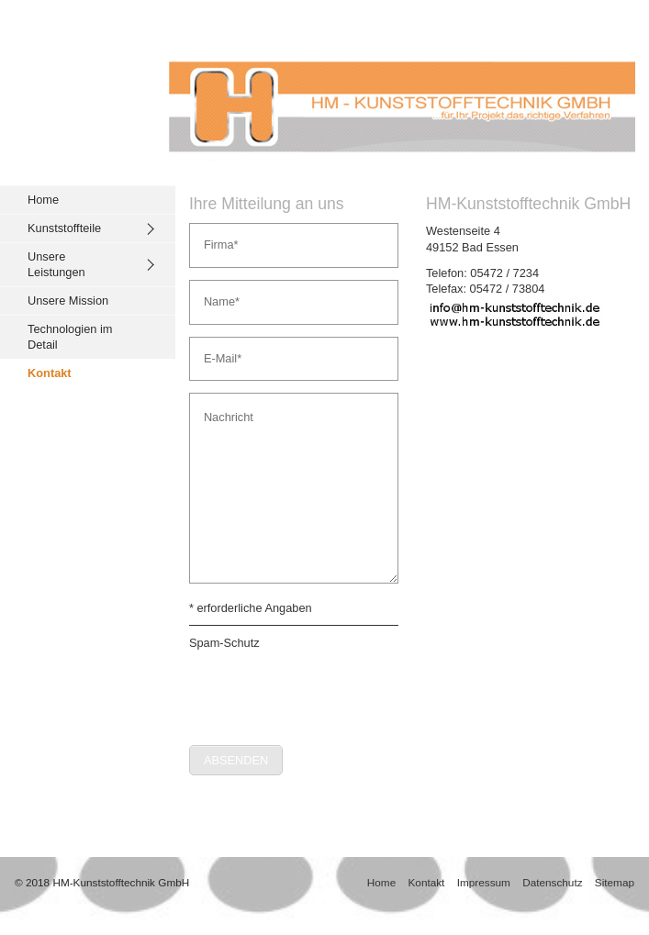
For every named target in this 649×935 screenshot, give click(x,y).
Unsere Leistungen (56, 265)
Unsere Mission (68, 300)
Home (43, 199)
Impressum (483, 882)
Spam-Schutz (224, 643)
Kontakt (50, 373)
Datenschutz (552, 882)
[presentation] (328, 691)
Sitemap (614, 882)
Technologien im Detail (70, 337)
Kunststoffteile (64, 228)
